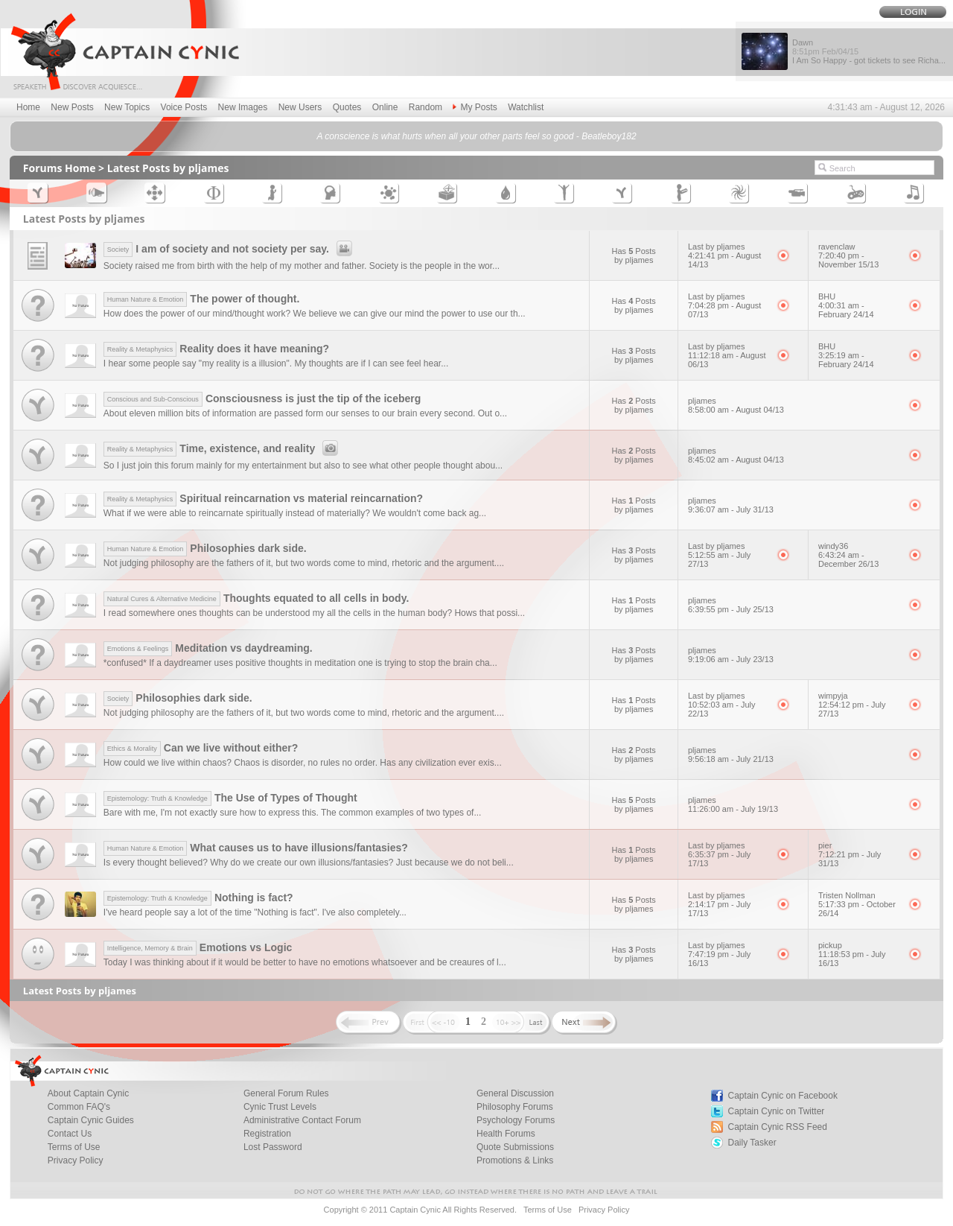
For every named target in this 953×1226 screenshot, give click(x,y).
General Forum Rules (286, 1093)
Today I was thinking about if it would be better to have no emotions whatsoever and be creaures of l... (304, 962)
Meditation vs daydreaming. (208, 648)
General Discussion (515, 1093)
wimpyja (833, 695)
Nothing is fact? (198, 897)
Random (425, 107)
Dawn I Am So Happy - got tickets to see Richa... (869, 51)
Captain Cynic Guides (91, 1120)
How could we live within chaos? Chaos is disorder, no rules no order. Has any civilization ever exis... (302, 762)
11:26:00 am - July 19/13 (733, 808)
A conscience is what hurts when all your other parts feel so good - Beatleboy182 (476, 136)
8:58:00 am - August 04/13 (736, 409)
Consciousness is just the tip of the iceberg (262, 398)
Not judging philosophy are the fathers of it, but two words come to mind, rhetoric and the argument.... (303, 563)
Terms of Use (74, 1147)
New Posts (72, 107)
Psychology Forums (515, 1120)
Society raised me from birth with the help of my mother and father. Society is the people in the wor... (301, 266)
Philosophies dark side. (205, 548)
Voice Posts (184, 107)
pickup (830, 945)
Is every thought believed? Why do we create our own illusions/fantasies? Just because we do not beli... (308, 862)
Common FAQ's (79, 1107)
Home (28, 107)
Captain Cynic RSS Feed (777, 1127)
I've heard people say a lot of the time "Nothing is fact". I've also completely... (255, 912)
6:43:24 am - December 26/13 (848, 559)
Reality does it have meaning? (216, 349)
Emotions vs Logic (198, 947)
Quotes (347, 107)
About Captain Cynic (88, 1093)
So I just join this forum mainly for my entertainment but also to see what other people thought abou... (303, 465)
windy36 (833, 545)
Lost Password (272, 1147)
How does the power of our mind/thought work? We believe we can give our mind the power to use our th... (314, 313)
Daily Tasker (752, 1142)
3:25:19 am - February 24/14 (846, 360)
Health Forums (505, 1133)
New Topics (127, 107)
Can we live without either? (201, 748)
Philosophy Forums (514, 1107)
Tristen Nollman (847, 895)
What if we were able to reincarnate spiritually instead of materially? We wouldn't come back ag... (294, 513)
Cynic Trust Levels (279, 1107)
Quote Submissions (515, 1147)
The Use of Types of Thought (230, 798)
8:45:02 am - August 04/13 (736, 459)
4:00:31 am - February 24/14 (846, 310)
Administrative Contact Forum (302, 1120)
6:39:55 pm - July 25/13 (731, 609)
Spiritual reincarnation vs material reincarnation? (263, 498)
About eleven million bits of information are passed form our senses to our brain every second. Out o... (305, 413)
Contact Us (70, 1133)
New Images (243, 107)
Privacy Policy (75, 1160)
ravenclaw (836, 246)
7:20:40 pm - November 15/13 (848, 260)
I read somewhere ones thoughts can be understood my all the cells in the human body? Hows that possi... (314, 613)
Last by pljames (716, 246)
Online (385, 107)
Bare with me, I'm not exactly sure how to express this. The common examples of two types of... (292, 812)
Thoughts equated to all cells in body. (256, 598)
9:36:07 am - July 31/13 (731, 509)
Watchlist (526, 107)
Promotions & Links (514, 1160)
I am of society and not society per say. (230, 249)
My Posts (475, 107)
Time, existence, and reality (222, 448)
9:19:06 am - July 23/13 (731, 659)
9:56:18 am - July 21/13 (731, 759)
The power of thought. (201, 299)
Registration (267, 1133)
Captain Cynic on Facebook (783, 1095)
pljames (702, 400)
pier (825, 845)
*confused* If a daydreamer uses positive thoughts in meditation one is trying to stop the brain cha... (300, 663)
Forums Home (59, 168)
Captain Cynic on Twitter (776, 1111)
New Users (300, 107)
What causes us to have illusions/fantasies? (255, 848)
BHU (826, 296)
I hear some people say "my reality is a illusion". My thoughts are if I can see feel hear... (275, 363)
